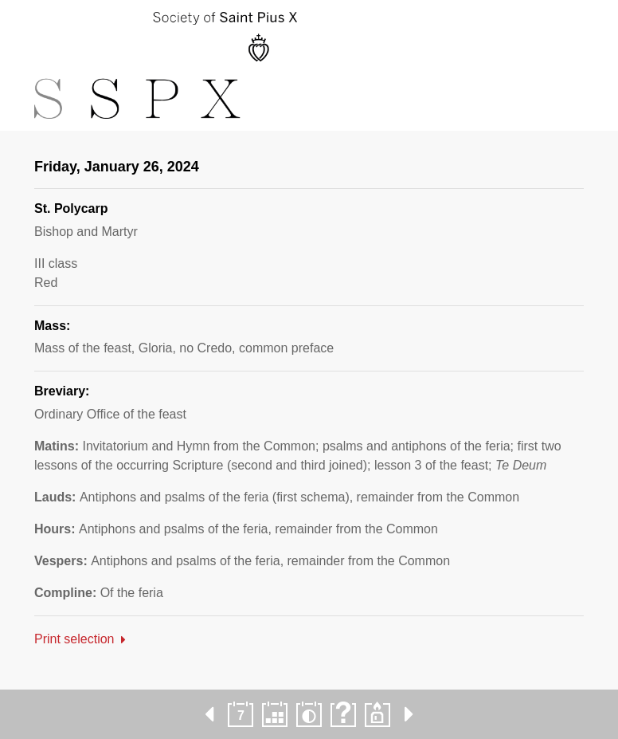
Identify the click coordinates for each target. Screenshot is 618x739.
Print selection (74, 639)
